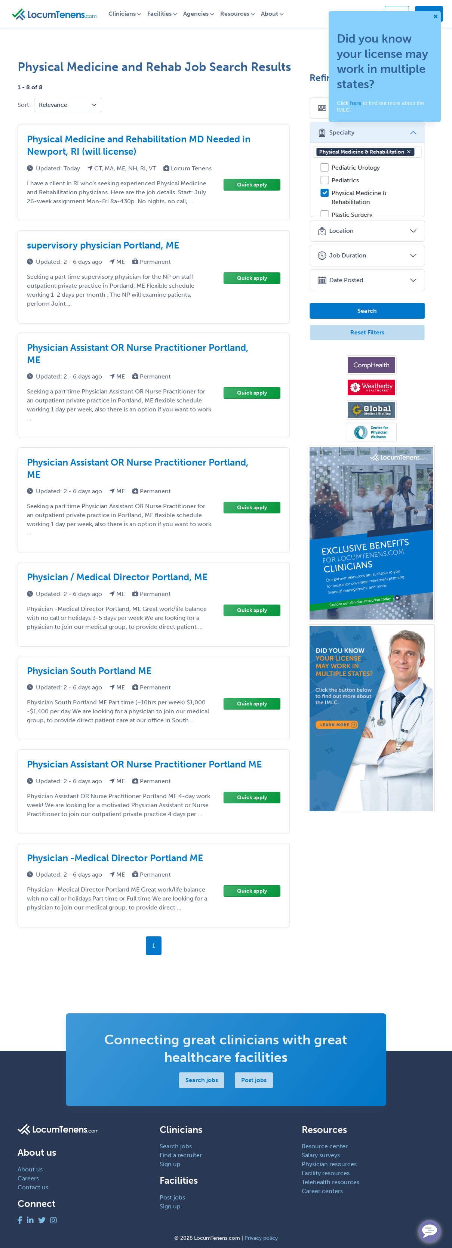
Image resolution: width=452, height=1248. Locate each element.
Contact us (33, 1187)
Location (340, 230)
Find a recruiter (181, 1155)
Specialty (340, 132)
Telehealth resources (330, 1182)
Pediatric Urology (360, 167)
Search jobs (201, 1080)
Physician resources (329, 1164)
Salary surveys (321, 1155)
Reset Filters (371, 332)
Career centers (322, 1191)
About (272, 13)
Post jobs (254, 1080)
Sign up (170, 1164)
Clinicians (125, 13)
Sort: (24, 104)
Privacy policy (261, 1238)
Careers (28, 1178)
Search (371, 310)
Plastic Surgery (356, 214)
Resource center (325, 1146)
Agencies (199, 13)
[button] (412, 151)
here (355, 103)
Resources (237, 13)
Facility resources (326, 1173)
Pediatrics (349, 180)
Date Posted (345, 280)
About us (30, 1169)
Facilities (162, 13)
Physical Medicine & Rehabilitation (369, 152)
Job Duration (346, 255)
